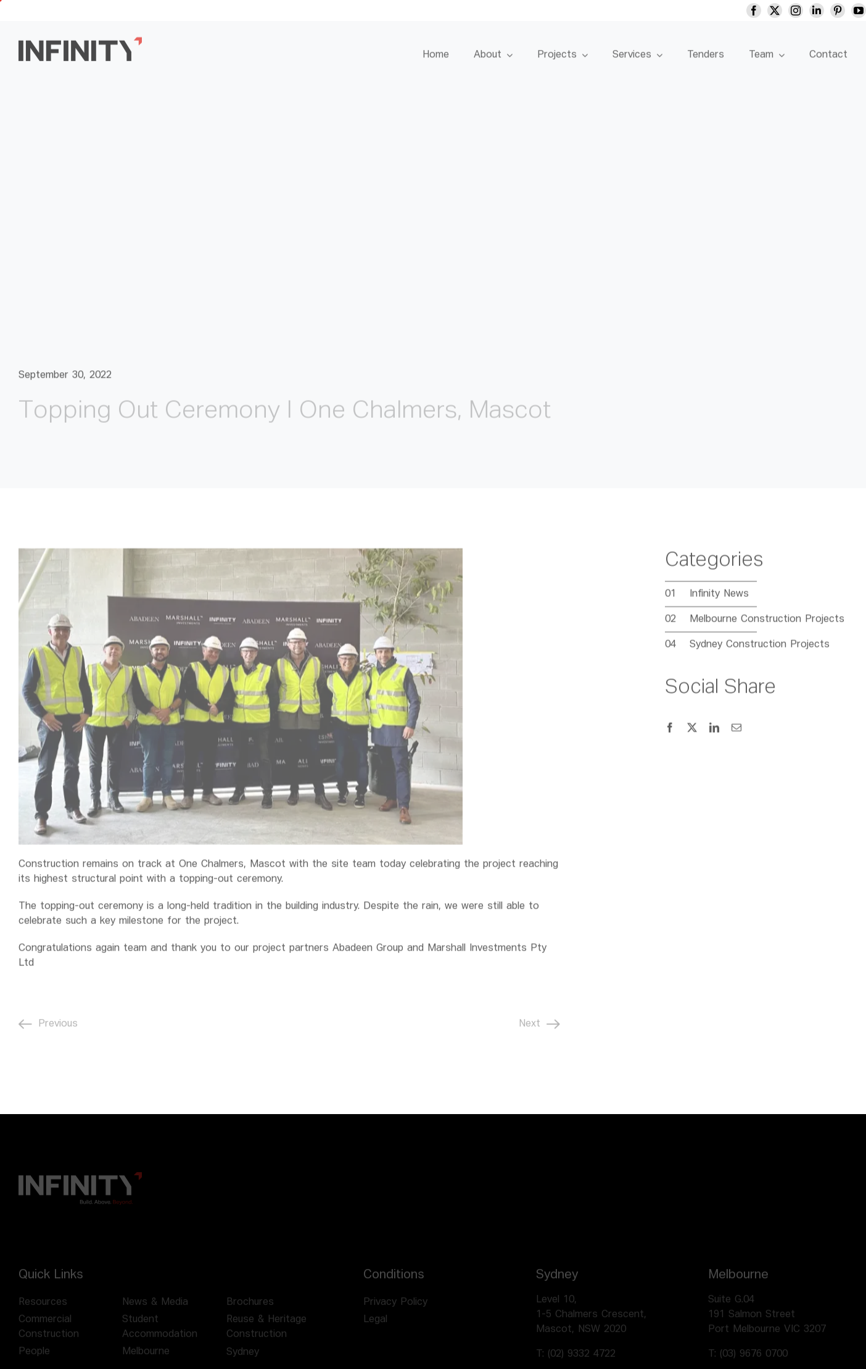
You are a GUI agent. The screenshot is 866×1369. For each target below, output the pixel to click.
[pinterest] (851, 10)
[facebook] (768, 10)
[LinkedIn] (714, 733)
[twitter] (788, 10)
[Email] (736, 733)
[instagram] (809, 10)
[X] (692, 733)
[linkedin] (830, 10)
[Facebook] (670, 733)
